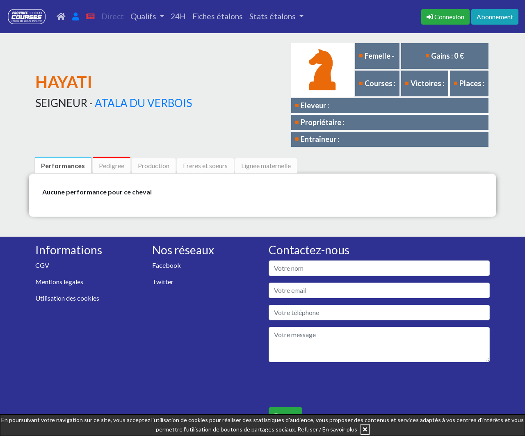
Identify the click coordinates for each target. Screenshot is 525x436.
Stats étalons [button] (273, 16)
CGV (42, 265)
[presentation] (331, 385)
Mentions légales (59, 281)
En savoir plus (340, 429)
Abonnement (495, 17)
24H (178, 16)
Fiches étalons (217, 16)
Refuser (307, 429)
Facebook (166, 265)
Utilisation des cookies (67, 298)
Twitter (162, 281)
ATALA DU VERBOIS (143, 103)
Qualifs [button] (144, 16)
